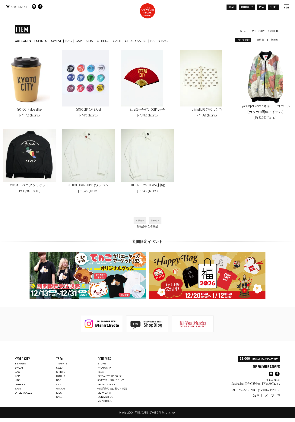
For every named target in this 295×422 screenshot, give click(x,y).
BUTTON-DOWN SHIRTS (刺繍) (147, 185)
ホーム (242, 31)
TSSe (100, 371)
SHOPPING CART (19, 7)
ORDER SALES (135, 41)
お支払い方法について (109, 376)
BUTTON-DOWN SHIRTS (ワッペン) (88, 185)
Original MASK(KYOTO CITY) (207, 109)
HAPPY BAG (159, 41)
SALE (117, 41)
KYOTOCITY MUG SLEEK (29, 109)
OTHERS (274, 31)
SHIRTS (60, 371)
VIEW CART (104, 392)
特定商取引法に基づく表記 (112, 388)
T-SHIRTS (40, 41)
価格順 (260, 39)
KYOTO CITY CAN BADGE (88, 109)
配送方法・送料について (110, 380)
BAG (68, 41)
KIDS (89, 41)
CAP (79, 41)
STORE (101, 363)
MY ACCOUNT (105, 401)
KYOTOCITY (258, 31)
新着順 (274, 39)
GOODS (60, 388)
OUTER (60, 376)
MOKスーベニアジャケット (29, 185)
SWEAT (56, 41)
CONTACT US (105, 396)
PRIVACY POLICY (107, 384)
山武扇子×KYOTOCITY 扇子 (147, 109)
